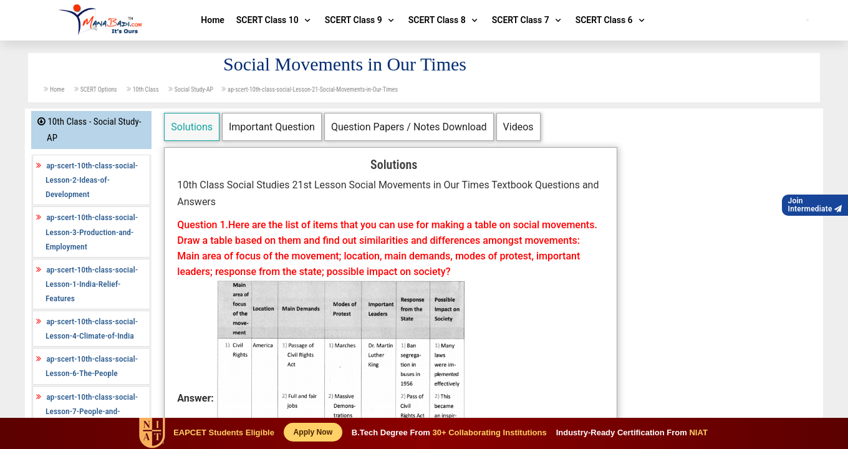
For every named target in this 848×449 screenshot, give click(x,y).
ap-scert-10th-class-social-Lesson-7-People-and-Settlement (92, 411)
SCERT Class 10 (274, 20)
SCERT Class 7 (528, 20)
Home (212, 20)
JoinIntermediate (815, 204)
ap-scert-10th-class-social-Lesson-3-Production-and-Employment (92, 231)
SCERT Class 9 (361, 20)
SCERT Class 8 (444, 20)
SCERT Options (99, 89)
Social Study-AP (194, 89)
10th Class (146, 89)
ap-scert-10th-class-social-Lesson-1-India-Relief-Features (92, 283)
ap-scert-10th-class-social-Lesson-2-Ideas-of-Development (92, 179)
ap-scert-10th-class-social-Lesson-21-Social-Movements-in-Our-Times (313, 89)
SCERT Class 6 (611, 20)
